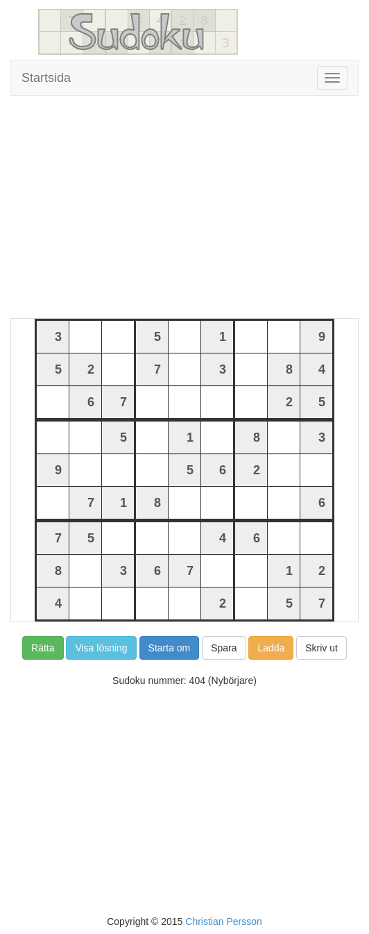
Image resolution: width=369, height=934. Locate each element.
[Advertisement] (184, 207)
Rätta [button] (42, 647)
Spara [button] (224, 647)
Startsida (46, 78)
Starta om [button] (169, 647)
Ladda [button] (270, 647)
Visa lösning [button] (101, 647)
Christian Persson (223, 921)
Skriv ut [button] (321, 647)
